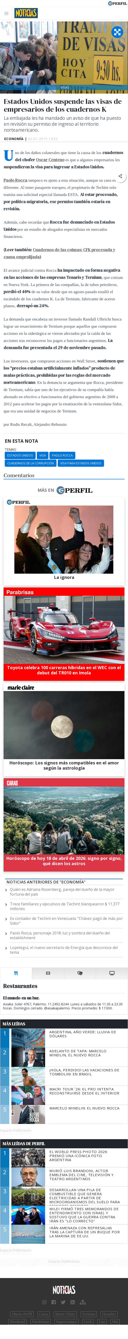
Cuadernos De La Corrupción (30, 463)
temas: (11, 449)
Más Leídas (14, 1024)
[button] (120, 176)
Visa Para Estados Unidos (80, 463)
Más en (65, 490)
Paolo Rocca (62, 455)
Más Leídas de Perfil (24, 1144)
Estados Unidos (20, 455)
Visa (42, 455)
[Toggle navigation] (8, 13)
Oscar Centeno (50, 160)
